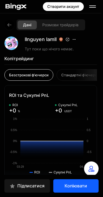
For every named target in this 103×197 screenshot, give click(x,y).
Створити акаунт (63, 6)
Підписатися (27, 186)
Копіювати (76, 186)
